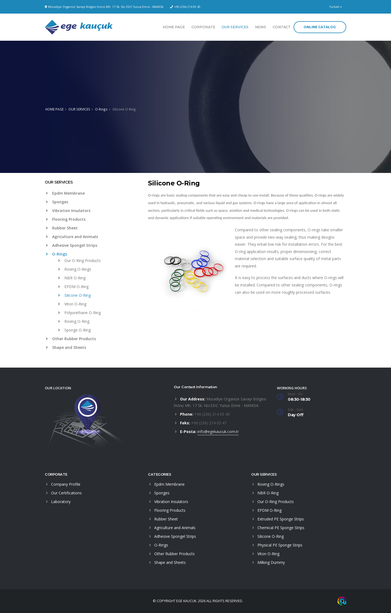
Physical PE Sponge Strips (279, 545)
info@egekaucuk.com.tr (218, 431)
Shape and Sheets (66, 347)
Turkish (335, 7)
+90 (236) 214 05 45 (187, 7)
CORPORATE (203, 27)
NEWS (260, 27)
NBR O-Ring (72, 277)
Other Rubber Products (71, 338)
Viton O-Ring (72, 303)
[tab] (92, 184)
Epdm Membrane (65, 193)
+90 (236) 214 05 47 (208, 422)
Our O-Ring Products (79, 260)
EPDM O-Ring (73, 286)
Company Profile (65, 484)
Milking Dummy (271, 562)
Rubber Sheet (62, 227)
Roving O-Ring (73, 321)
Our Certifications (66, 492)
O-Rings (101, 109)
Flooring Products (66, 219)
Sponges (57, 201)
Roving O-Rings (74, 269)
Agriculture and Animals (72, 236)
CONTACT (282, 27)
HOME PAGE (174, 27)
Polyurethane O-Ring (79, 312)
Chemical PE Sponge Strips (280, 527)
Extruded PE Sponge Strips (280, 519)
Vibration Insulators (68, 210)
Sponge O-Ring (74, 330)
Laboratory (61, 501)
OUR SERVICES (235, 27)
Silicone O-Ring (74, 295)
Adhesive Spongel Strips (71, 245)
